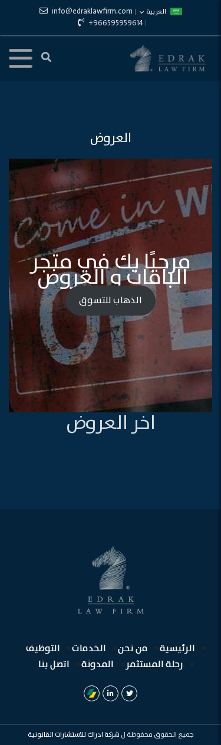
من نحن (133, 648)
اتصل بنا (54, 664)
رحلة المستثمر (154, 664)
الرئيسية (177, 648)
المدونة (97, 664)
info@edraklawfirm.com (86, 12)
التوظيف (43, 648)
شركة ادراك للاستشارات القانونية (74, 734)
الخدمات (89, 648)
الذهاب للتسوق (110, 300)
